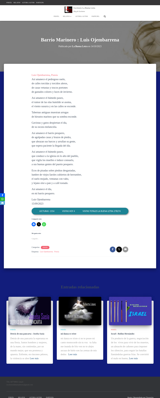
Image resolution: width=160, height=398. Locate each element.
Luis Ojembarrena (41, 75)
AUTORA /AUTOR (28, 2)
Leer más (34, 358)
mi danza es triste (68, 334)
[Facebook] (2, 195)
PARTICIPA (40, 2)
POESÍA (9, 2)
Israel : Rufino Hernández (122, 334)
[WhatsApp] (2, 199)
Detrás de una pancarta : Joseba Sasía (27, 334)
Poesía (55, 75)
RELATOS (17, 2)
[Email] (2, 203)
